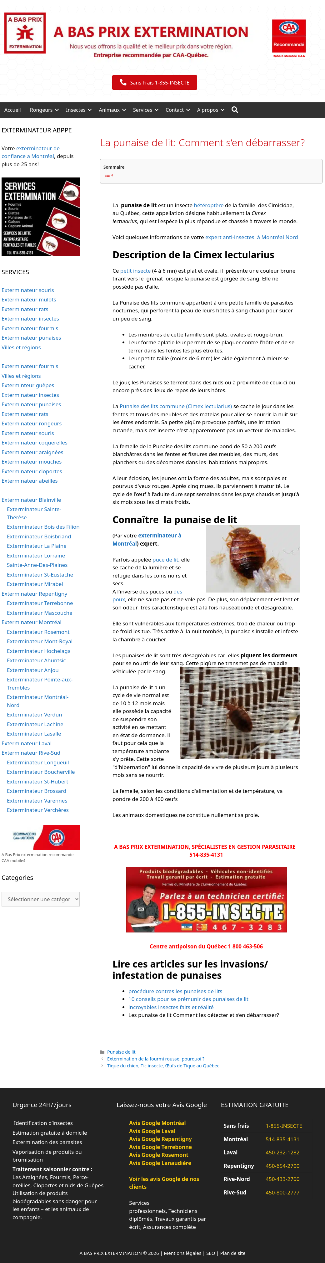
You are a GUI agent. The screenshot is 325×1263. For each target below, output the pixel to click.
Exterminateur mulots (29, 299)
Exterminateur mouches (32, 461)
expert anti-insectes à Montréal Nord (251, 237)
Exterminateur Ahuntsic (36, 660)
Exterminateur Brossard (36, 790)
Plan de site (233, 1253)
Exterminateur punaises (31, 337)
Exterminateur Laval (27, 743)
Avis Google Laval (152, 1131)
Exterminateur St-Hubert (37, 781)
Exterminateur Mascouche (39, 612)
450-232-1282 (282, 1152)
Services (142, 109)
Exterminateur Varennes (37, 800)
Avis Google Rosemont (158, 1154)
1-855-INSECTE (284, 1125)
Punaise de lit (121, 1052)
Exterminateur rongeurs (32, 423)
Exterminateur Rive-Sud (31, 752)
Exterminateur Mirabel (35, 584)
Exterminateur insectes (30, 318)
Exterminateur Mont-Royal (39, 641)
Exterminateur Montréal (32, 622)
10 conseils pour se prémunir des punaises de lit (188, 999)
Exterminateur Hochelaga (39, 651)
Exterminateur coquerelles (35, 442)
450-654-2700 (282, 1165)
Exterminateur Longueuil (38, 762)
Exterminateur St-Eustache (40, 574)
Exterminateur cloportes (32, 471)
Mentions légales (183, 1253)
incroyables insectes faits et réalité (171, 1007)
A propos (207, 109)
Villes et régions (21, 347)
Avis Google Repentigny (160, 1138)
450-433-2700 (282, 1179)
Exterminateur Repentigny (34, 593)
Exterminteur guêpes (28, 385)
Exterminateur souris (28, 290)
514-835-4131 (282, 1139)
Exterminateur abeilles (30, 480)
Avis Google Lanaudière (160, 1163)
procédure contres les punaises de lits (175, 991)
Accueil (12, 109)
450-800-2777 (282, 1192)
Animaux (109, 109)
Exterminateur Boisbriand (39, 536)
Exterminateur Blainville (31, 499)
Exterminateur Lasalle (34, 733)
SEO (210, 1253)
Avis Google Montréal (157, 1123)
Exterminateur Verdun (34, 714)
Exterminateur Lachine (35, 724)
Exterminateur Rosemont (38, 631)
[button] (56, 110)
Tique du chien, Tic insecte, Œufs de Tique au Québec (163, 1066)
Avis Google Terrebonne (160, 1147)
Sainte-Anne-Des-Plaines (37, 564)
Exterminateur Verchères (38, 810)
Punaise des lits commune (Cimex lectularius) (176, 406)
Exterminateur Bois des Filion (43, 526)
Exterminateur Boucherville (41, 771)
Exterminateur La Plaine (37, 545)
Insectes (75, 109)
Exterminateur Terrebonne (40, 603)
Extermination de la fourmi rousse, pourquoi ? (155, 1059)
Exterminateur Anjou (33, 670)
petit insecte (135, 270)
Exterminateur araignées (32, 452)
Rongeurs (41, 109)
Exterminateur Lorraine (36, 555)
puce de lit (165, 559)
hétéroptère (208, 205)
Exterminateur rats (25, 309)
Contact (175, 109)
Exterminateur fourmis (30, 328)
